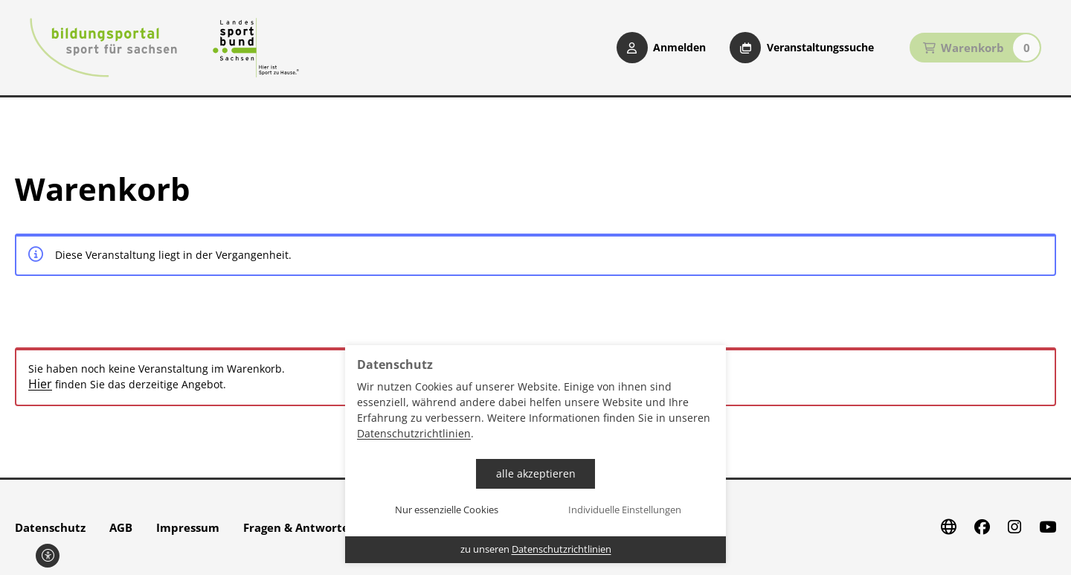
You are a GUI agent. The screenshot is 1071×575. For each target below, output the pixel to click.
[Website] (948, 527)
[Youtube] (1047, 527)
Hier (40, 384)
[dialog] (535, 454)
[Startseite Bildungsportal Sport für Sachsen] (103, 47)
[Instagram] (1014, 527)
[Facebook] (982, 527)
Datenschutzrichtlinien (414, 433)
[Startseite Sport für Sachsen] (256, 47)
